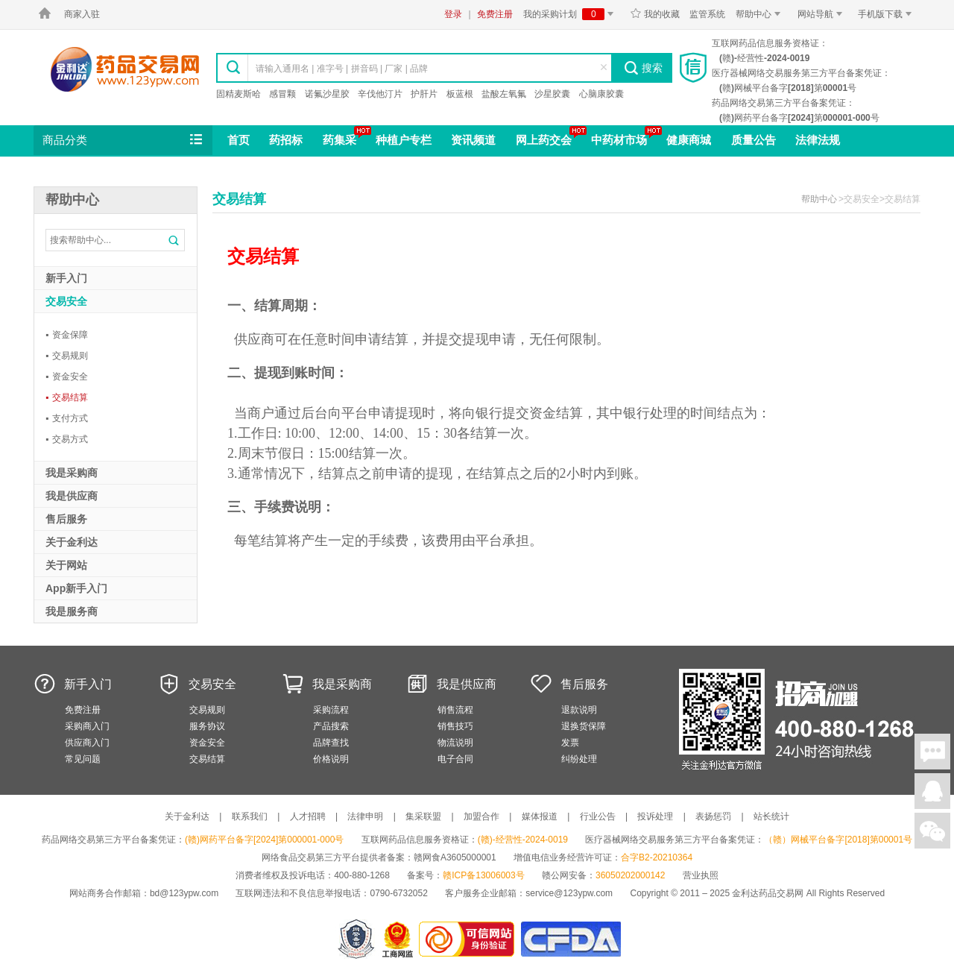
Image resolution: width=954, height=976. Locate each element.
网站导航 (822, 14)
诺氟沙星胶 (327, 94)
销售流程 (455, 710)
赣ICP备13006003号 (483, 875)
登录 (453, 14)
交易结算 (66, 397)
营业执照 (700, 875)
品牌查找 (331, 742)
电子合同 (455, 759)
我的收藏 (655, 14)
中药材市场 (619, 139)
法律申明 (365, 816)
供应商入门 (87, 742)
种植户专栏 (404, 139)
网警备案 (356, 939)
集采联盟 (423, 816)
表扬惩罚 (713, 816)
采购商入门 (87, 726)
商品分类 (123, 140)
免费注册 (495, 14)
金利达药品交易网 (125, 69)
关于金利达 (187, 816)
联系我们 (250, 816)
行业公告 (598, 816)
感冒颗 (282, 94)
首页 (238, 139)
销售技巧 (455, 726)
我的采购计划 (571, 14)
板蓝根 (459, 94)
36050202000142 (630, 875)
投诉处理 (655, 816)
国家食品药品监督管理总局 (570, 939)
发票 (570, 742)
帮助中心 (761, 14)
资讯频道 (473, 139)
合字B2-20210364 (656, 857)
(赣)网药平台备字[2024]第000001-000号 (264, 839)
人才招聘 (308, 816)
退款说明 (579, 710)
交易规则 (66, 355)
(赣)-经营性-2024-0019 (523, 839)
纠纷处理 (579, 759)
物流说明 (455, 742)
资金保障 (66, 335)
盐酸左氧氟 (503, 94)
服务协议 (207, 726)
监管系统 (707, 14)
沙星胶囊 (552, 94)
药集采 (339, 139)
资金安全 (66, 376)
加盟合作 (481, 816)
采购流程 (331, 710)
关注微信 (932, 831)
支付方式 (66, 418)
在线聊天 (932, 751)
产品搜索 (331, 726)
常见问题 (83, 759)
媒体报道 (539, 816)
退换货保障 (583, 726)
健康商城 (688, 139)
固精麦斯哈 (238, 94)
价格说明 (331, 759)
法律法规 (817, 139)
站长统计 (771, 816)
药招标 (286, 139)
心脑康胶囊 (601, 94)
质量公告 (753, 139)
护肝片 (424, 94)
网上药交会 (544, 139)
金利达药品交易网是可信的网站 (469, 939)
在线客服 (932, 791)
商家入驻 (82, 14)
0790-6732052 (400, 893)
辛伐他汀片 (380, 94)
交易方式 (66, 439)
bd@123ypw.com (184, 893)
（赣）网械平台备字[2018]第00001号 (838, 839)
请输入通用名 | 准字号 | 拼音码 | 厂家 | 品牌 (342, 68)
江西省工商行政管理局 (398, 939)
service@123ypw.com (569, 893)
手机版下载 (887, 14)
